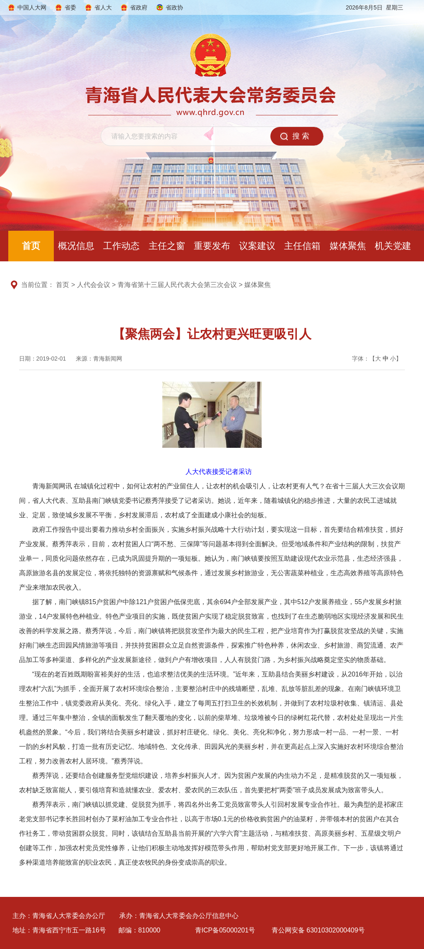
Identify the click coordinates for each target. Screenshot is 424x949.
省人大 (103, 7)
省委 (70, 7)
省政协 (174, 7)
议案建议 (257, 246)
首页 (31, 246)
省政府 (138, 7)
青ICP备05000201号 (225, 930)
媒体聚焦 (348, 246)
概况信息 (76, 246)
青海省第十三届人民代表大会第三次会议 (177, 284)
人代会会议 (93, 284)
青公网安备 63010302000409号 (318, 930)
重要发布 (212, 246)
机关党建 (393, 246)
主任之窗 (167, 246)
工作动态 (121, 246)
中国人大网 (31, 7)
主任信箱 (302, 246)
